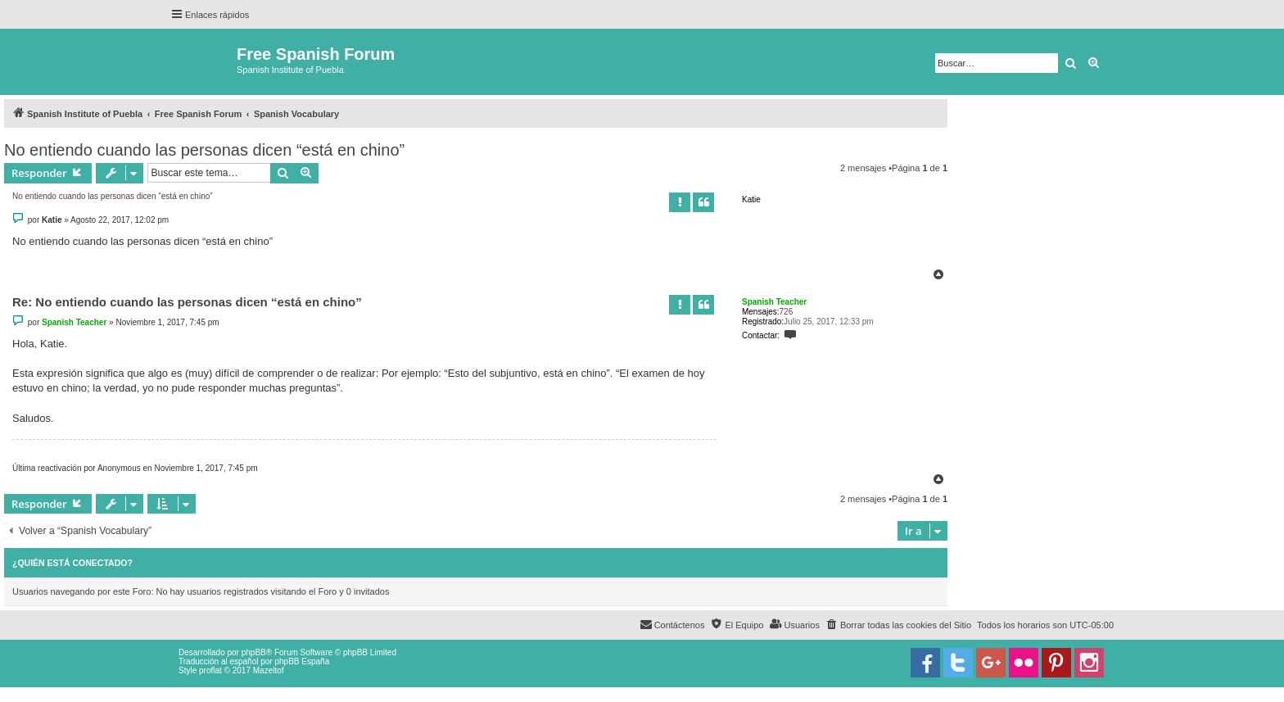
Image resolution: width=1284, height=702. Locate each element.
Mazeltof (268, 670)
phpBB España (301, 661)
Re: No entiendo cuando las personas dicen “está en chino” (187, 302)
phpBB (254, 652)
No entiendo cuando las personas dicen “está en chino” (204, 150)
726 (786, 311)
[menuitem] (898, 625)
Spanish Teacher (774, 301)
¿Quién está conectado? (72, 563)
